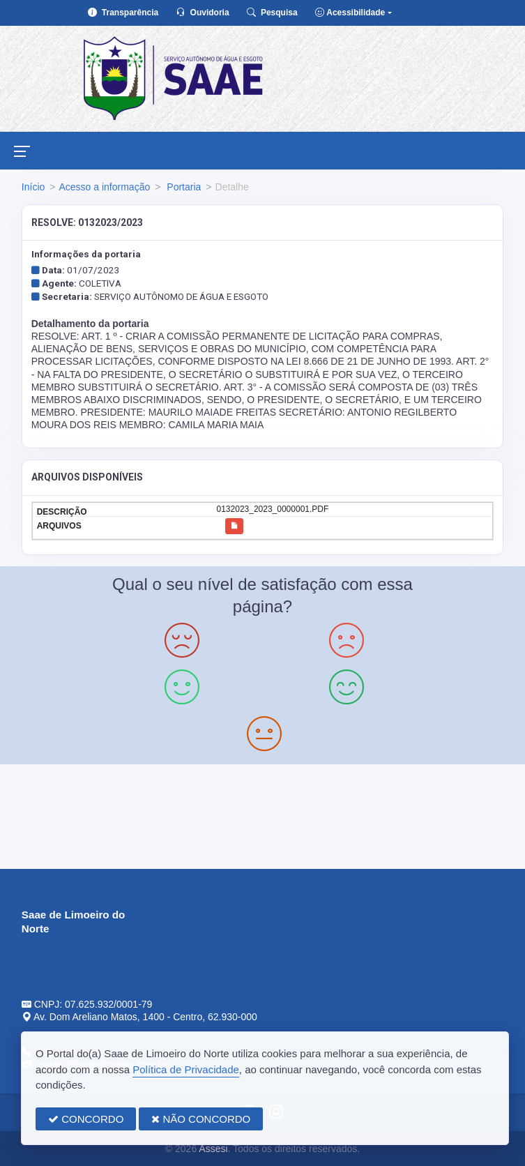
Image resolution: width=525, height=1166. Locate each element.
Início (33, 186)
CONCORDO (85, 1119)
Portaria (182, 186)
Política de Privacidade (185, 1069)
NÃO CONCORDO (200, 1119)
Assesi (213, 1148)
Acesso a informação (104, 186)
